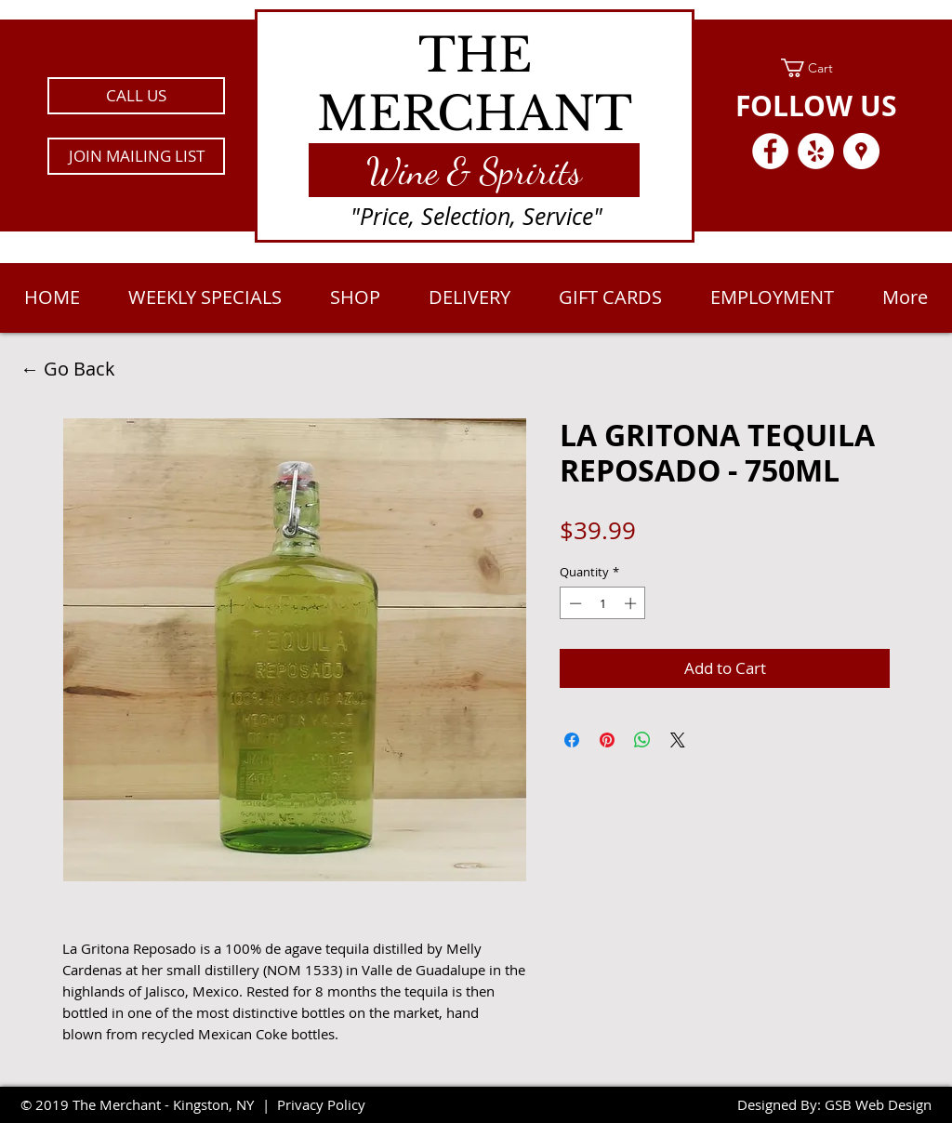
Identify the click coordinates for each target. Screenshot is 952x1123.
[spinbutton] (603, 603)
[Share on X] (678, 740)
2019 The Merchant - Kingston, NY (144, 1104)
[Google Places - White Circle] (861, 151)
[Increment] (632, 603)
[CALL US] (136, 95)
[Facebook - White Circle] (770, 151)
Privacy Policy (321, 1104)
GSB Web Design (878, 1104)
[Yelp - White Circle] (816, 151)
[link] (816, 68)
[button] (136, 156)
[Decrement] (573, 603)
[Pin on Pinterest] (607, 740)
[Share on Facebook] (572, 740)
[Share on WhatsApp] (642, 740)
